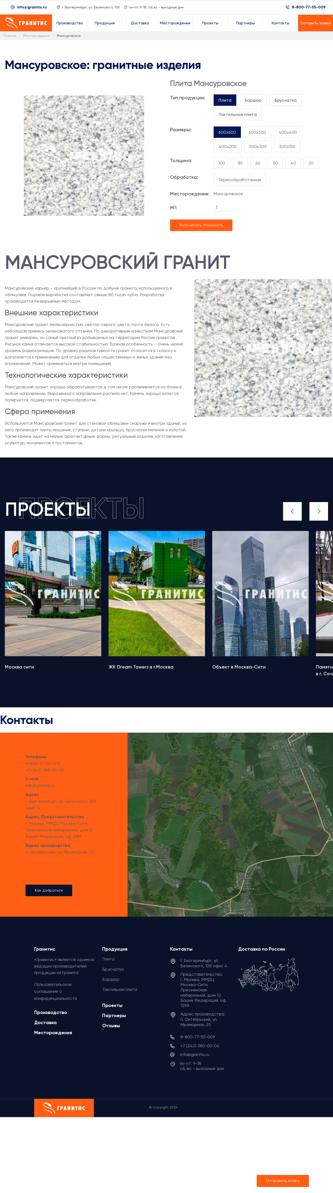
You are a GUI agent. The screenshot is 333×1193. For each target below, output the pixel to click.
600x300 (257, 132)
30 (311, 163)
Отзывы (111, 1025)
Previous (292, 511)
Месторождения (53, 1032)
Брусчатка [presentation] (286, 100)
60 (257, 163)
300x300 (258, 146)
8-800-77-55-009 (309, 7)
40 (293, 163)
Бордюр (110, 979)
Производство (50, 1012)
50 (275, 163)
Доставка (45, 1022)
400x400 (288, 132)
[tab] (225, 100)
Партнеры (114, 1015)
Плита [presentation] (224, 100)
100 (221, 163)
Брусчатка (113, 969)
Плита (108, 958)
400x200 (227, 146)
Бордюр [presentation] (253, 100)
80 (240, 163)
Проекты (112, 1005)
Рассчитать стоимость (201, 225)
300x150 (287, 146)
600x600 (227, 132)
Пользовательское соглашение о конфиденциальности (55, 991)
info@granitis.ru (32, 7)
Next (318, 511)
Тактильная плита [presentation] (237, 114)
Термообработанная (239, 179)
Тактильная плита (119, 989)
